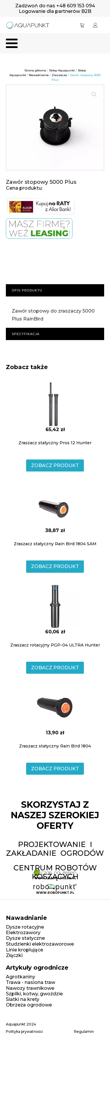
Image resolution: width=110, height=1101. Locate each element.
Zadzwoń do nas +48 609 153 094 (55, 5)
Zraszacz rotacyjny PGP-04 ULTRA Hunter (55, 645)
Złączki (14, 955)
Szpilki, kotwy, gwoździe (34, 994)
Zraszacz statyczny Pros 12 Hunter (55, 442)
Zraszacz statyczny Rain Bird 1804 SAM (55, 543)
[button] (94, 94)
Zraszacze (59, 75)
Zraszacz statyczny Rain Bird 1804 (55, 746)
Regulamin (84, 1032)
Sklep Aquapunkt (62, 70)
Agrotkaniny (20, 977)
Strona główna (35, 70)
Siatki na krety (22, 999)
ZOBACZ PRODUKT (55, 465)
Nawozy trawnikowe (30, 988)
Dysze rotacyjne (25, 927)
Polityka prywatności (24, 1032)
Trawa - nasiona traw (30, 982)
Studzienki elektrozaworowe (40, 944)
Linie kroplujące (24, 950)
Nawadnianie (39, 75)
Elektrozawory (23, 932)
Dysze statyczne (25, 938)
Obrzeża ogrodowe (29, 1005)
